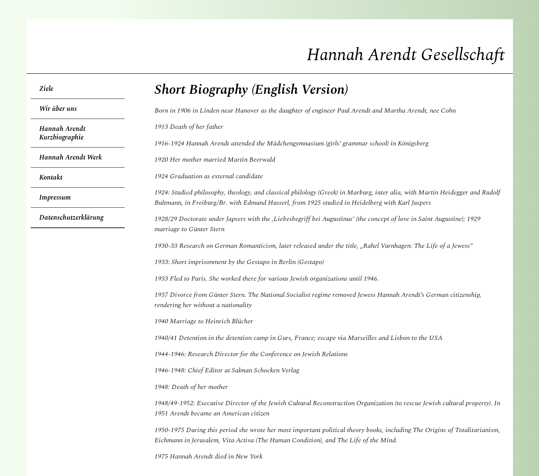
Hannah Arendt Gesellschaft (405, 55)
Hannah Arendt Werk (70, 157)
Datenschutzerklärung (71, 217)
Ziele (46, 89)
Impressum (55, 197)
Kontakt (50, 177)
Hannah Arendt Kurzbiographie (62, 133)
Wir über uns (58, 109)
